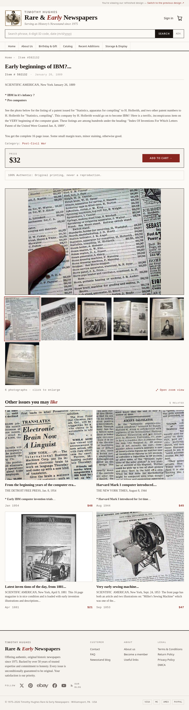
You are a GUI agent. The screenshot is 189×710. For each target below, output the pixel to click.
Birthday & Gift (48, 46)
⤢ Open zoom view (170, 390)
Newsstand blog (100, 659)
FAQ (92, 654)
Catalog (68, 46)
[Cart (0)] (180, 18)
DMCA (162, 665)
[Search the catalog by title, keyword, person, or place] (80, 34)
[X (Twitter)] (21, 685)
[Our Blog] (77, 685)
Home (12, 46)
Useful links (131, 659)
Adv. (178, 33)
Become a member (136, 654)
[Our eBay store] (42, 685)
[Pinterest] (30, 685)
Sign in (168, 18)
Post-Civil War (34, 143)
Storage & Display (116, 46)
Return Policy (166, 654)
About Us (27, 46)
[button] (94, 241)
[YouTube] (64, 685)
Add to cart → (161, 158)
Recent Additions (89, 46)
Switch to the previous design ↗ (165, 2)
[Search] (164, 34)
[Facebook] (54, 685)
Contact (95, 649)
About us (129, 649)
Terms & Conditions (170, 649)
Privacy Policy (166, 659)
